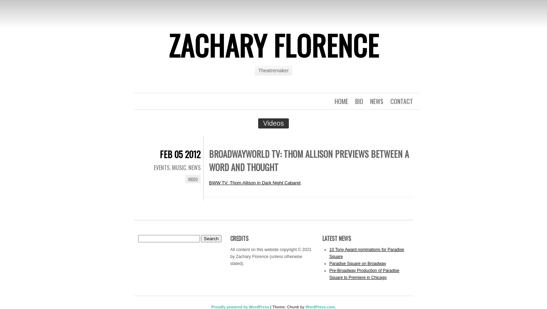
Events (162, 167)
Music (179, 167)
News (376, 101)
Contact (401, 101)
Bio (359, 101)
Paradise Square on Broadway (357, 263)
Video (193, 179)
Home (341, 101)
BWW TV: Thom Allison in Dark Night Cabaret (255, 182)
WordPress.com (320, 307)
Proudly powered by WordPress (240, 307)
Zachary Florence (273, 45)
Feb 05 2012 (180, 154)
